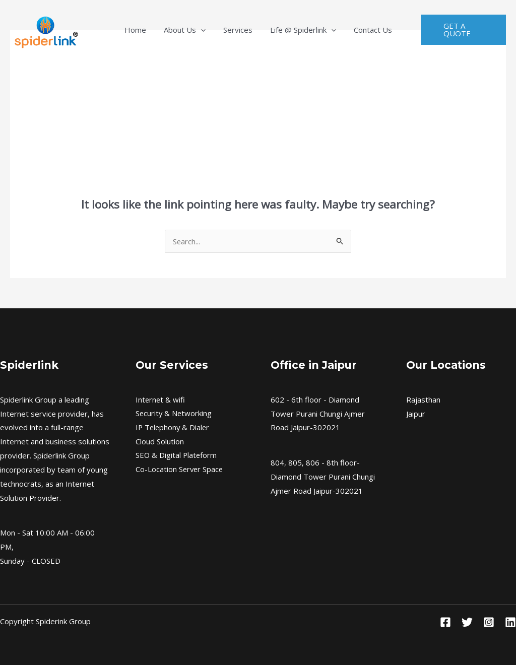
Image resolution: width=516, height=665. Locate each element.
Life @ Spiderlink (296, 29)
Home (150, 30)
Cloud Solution (160, 441)
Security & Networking (174, 414)
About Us (192, 29)
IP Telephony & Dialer (174, 427)
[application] (208, 29)
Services (237, 30)
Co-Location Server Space (180, 469)
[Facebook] (445, 622)
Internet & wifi (161, 399)
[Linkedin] (510, 622)
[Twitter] (467, 622)
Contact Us (358, 30)
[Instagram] (488, 622)
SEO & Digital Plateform (177, 455)
